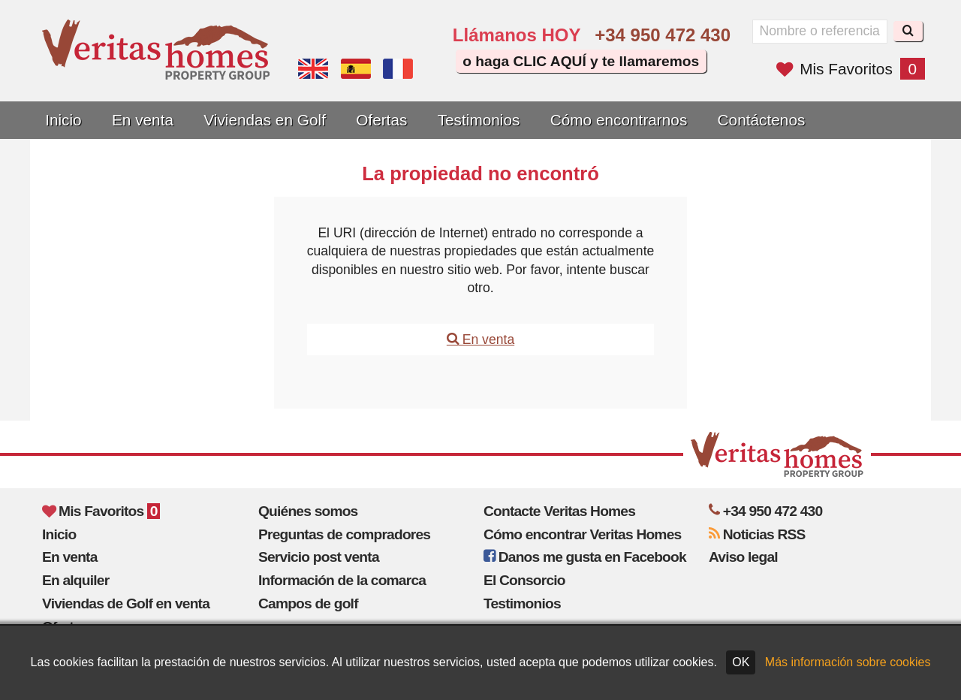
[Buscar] (908, 31)
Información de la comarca (342, 580)
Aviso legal (743, 557)
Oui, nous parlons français (398, 69)
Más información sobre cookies (848, 662)
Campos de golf (308, 603)
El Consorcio (524, 580)
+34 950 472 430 (663, 35)
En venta (142, 119)
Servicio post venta (318, 557)
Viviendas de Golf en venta (125, 603)
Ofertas (381, 119)
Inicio (63, 119)
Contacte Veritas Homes (559, 511)
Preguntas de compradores (344, 534)
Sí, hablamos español (356, 69)
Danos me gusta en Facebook (585, 557)
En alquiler (75, 580)
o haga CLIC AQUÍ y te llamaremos (580, 61)
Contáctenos (762, 119)
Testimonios (479, 119)
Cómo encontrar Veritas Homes (582, 534)
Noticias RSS (757, 534)
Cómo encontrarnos (619, 119)
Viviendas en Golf (264, 119)
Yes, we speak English (313, 69)
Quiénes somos (308, 511)
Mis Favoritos (850, 68)
